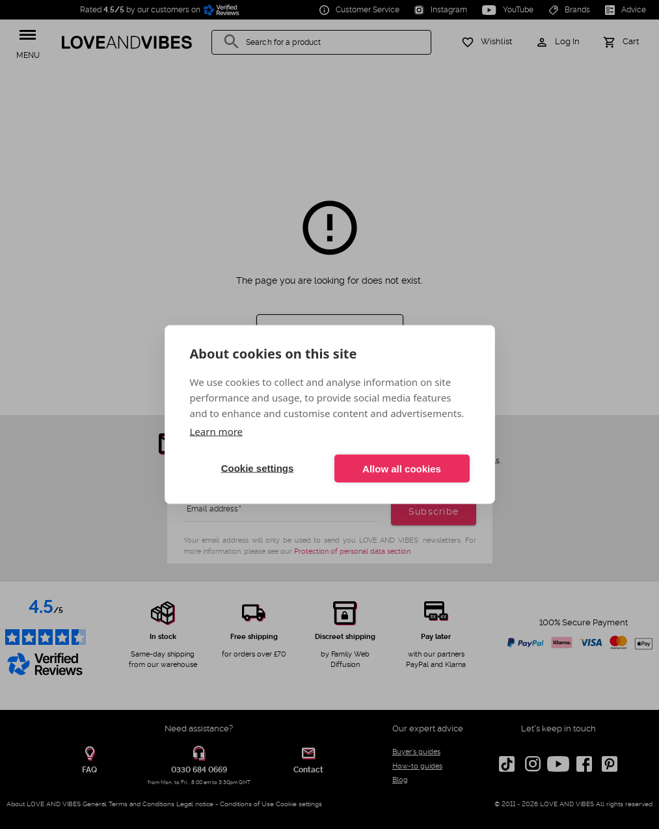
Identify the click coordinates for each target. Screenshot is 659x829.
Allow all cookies (401, 468)
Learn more (216, 431)
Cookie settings (257, 468)
